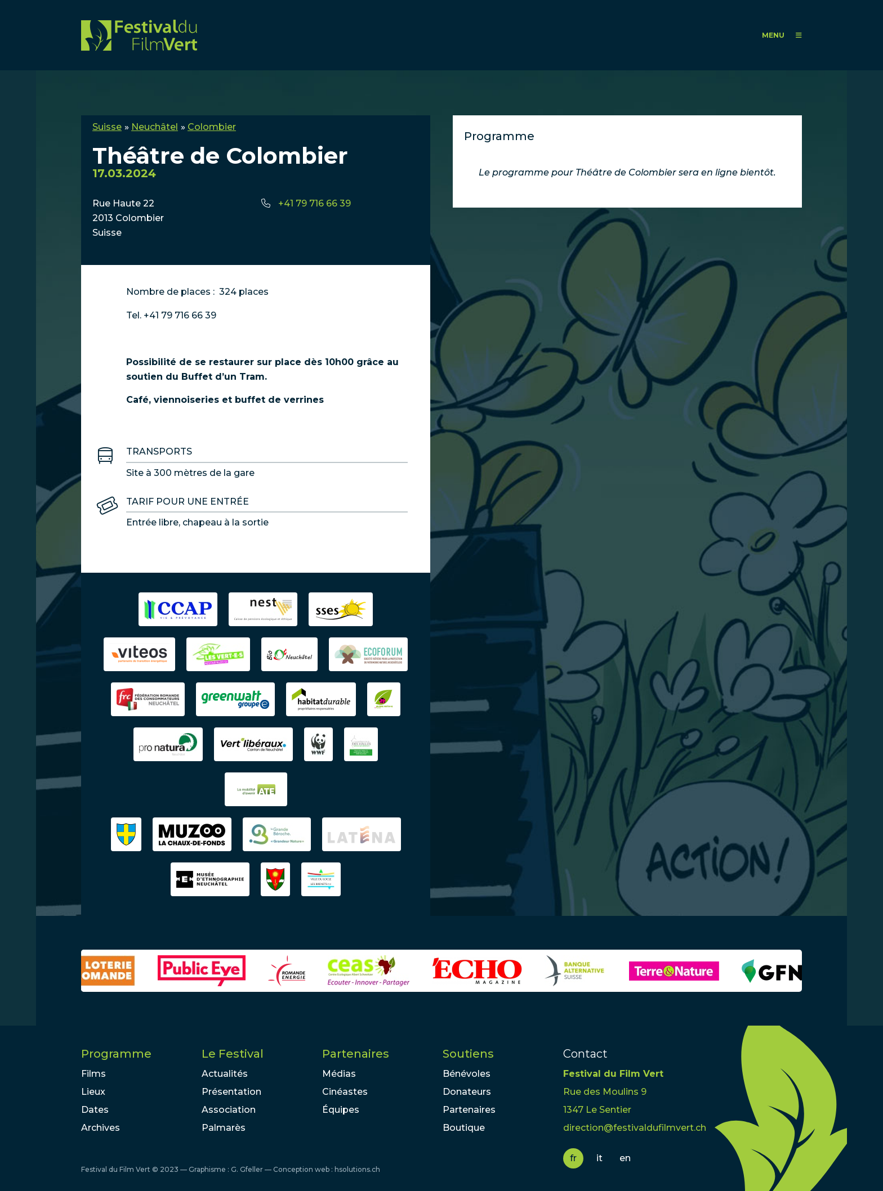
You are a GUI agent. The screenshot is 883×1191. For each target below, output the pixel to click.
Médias (339, 1073)
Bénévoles (466, 1073)
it (599, 1158)
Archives (100, 1127)
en (625, 1158)
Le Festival (233, 1053)
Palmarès (224, 1127)
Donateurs (467, 1091)
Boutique (464, 1127)
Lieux (93, 1091)
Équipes (340, 1109)
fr (573, 1158)
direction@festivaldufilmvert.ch (634, 1127)
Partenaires (355, 1053)
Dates (95, 1109)
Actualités (225, 1073)
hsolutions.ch (357, 1169)
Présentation (231, 1091)
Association (229, 1109)
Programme (116, 1053)
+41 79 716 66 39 (314, 203)
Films (93, 1073)
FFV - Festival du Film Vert (139, 35)
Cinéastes (345, 1091)
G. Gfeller (247, 1169)
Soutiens (468, 1053)
